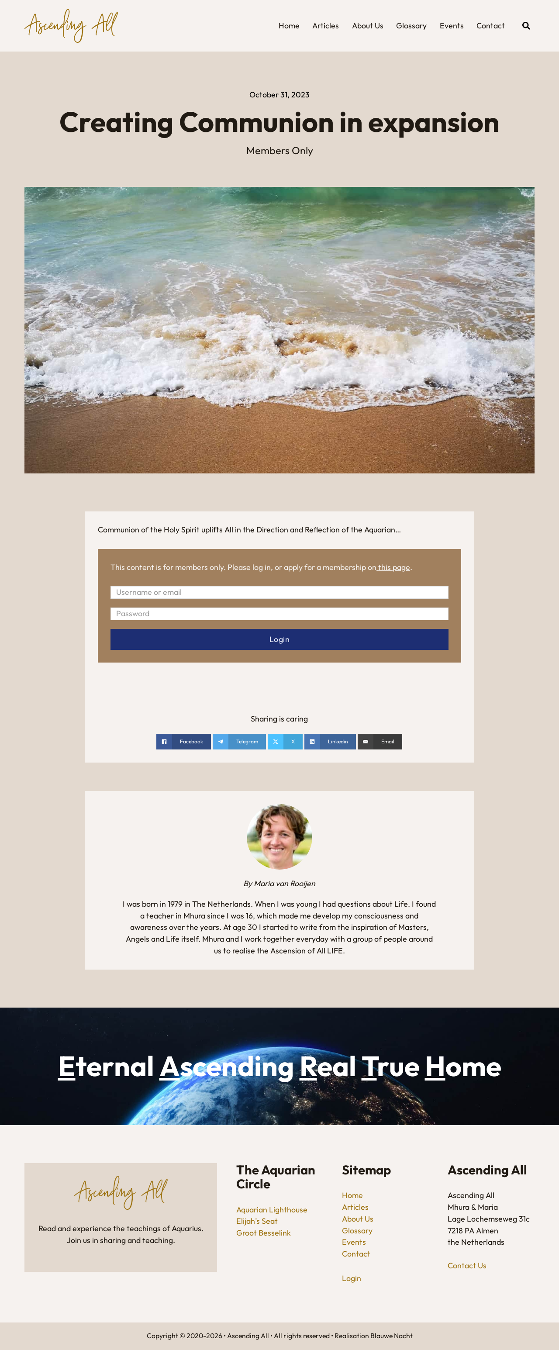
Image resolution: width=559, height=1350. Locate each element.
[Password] (279, 614)
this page (394, 567)
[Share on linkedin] (330, 741)
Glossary (411, 26)
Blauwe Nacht (391, 1335)
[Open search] (526, 25)
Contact (490, 26)
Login (351, 1278)
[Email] (380, 741)
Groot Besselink (263, 1233)
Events (452, 26)
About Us (367, 26)
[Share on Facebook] (183, 741)
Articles (325, 26)
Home (289, 26)
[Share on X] (285, 741)
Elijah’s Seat (257, 1221)
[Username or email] (279, 592)
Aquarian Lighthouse (271, 1210)
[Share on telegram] (239, 741)
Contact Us (467, 1265)
